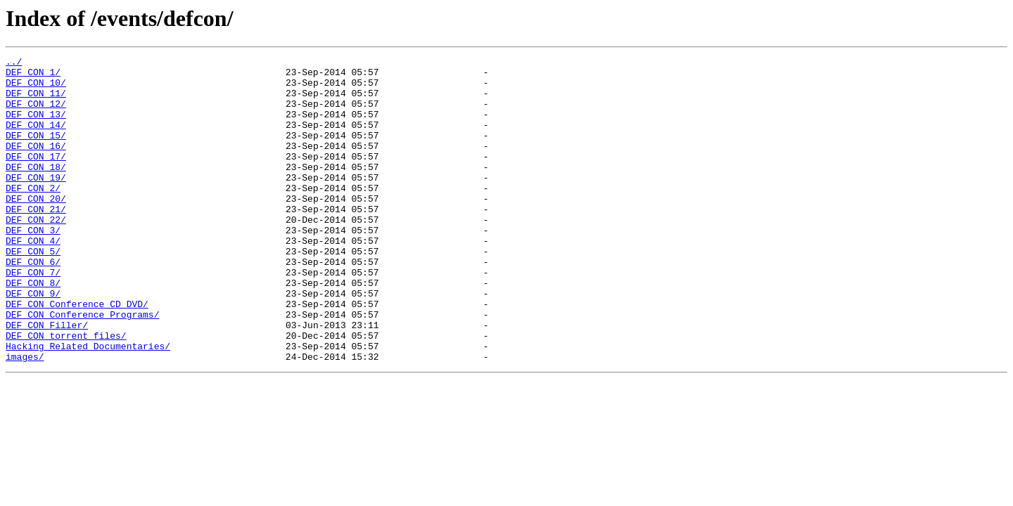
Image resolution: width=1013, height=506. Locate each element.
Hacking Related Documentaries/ (88, 404)
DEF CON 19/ (36, 202)
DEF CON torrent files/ (66, 392)
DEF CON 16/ (36, 164)
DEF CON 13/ (36, 126)
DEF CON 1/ (33, 76)
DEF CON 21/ (36, 240)
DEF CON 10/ (36, 88)
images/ (25, 417)
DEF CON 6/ (33, 303)
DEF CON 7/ (33, 316)
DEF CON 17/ (36, 177)
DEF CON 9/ (33, 341)
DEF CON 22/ (36, 253)
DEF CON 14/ (36, 139)
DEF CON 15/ (36, 151)
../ (14, 63)
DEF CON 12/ (36, 114)
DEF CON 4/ (33, 278)
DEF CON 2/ (33, 215)
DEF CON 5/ (33, 291)
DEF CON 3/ (33, 265)
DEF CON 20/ (36, 227)
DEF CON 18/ (36, 189)
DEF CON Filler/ (47, 379)
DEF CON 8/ (33, 329)
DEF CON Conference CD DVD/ (77, 354)
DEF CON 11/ (36, 101)
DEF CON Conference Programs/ (82, 367)
